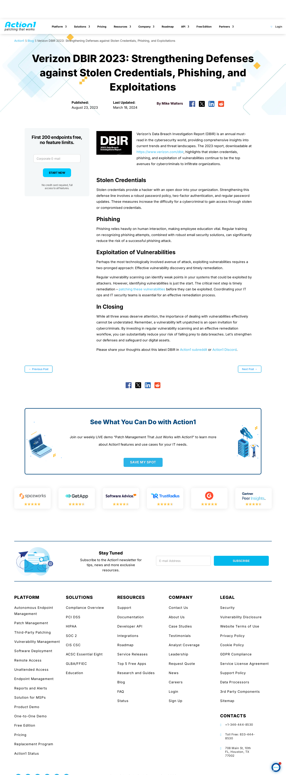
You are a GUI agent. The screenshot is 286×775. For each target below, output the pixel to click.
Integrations (128, 636)
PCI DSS (73, 617)
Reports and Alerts (30, 688)
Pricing (101, 26)
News (174, 673)
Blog (121, 682)
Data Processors (234, 682)
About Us (177, 617)
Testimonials (180, 636)
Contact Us (178, 608)
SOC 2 (71, 636)
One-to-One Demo (30, 716)
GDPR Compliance (236, 654)
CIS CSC (73, 645)
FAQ (120, 691)
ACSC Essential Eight (84, 654)
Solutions (80, 26)
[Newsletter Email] (183, 561)
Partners (224, 26)
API (183, 26)
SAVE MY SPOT (143, 462)
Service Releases (132, 654)
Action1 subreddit (193, 350)
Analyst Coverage (184, 645)
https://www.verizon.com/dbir (160, 152)
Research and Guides (136, 673)
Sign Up (175, 701)
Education (74, 673)
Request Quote (182, 664)
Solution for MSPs (30, 697)
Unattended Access (31, 669)
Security (227, 608)
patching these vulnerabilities (142, 289)
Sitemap (227, 701)
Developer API (129, 626)
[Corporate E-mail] (57, 158)
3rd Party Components (240, 691)
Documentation (130, 617)
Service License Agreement (244, 664)
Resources (120, 26)
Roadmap (168, 26)
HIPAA (71, 626)
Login (278, 26)
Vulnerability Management (37, 642)
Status (123, 701)
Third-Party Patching (32, 632)
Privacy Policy (232, 636)
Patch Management (31, 623)
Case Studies (180, 626)
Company (144, 26)
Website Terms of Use (239, 626)
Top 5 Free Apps (131, 664)
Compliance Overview (85, 608)
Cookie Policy (232, 645)
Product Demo (26, 707)
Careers (176, 682)
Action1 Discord (224, 350)
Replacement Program (33, 744)
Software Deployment (33, 651)
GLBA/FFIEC (76, 664)
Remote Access (28, 660)
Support (124, 608)
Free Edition (204, 26)
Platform (57, 26)
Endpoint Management (34, 679)
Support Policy (233, 673)
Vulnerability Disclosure (241, 617)
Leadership (178, 654)
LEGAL (227, 597)
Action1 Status (26, 753)
